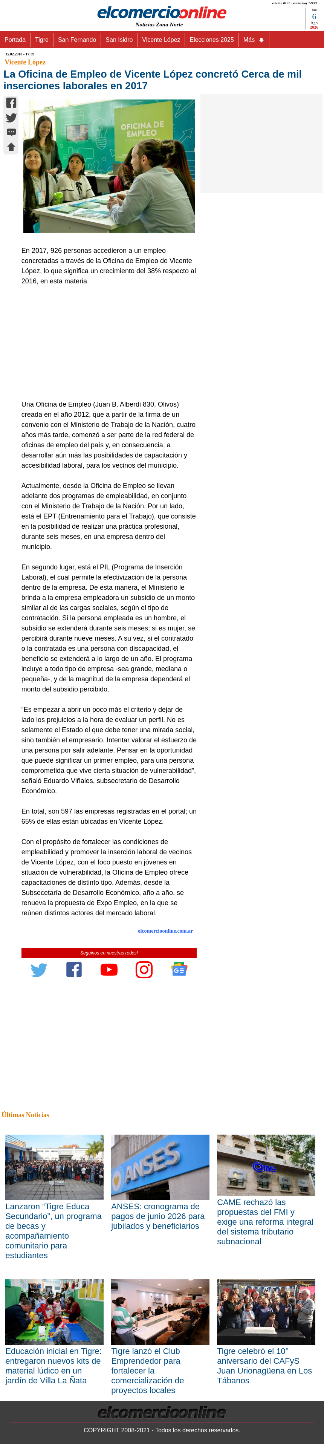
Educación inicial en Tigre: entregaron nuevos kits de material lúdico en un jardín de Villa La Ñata (53, 1365)
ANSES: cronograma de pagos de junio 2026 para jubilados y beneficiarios (158, 1216)
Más (253, 40)
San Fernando (77, 40)
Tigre (42, 40)
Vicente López (161, 40)
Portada (15, 40)
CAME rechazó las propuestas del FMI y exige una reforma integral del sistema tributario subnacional (265, 1222)
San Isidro (119, 40)
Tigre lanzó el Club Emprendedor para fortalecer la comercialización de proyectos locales (147, 1370)
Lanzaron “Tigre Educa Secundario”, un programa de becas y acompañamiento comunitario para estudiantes (53, 1231)
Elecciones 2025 (212, 40)
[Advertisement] (106, 343)
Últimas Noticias (25, 1115)
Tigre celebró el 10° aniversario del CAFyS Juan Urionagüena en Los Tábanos (264, 1365)
